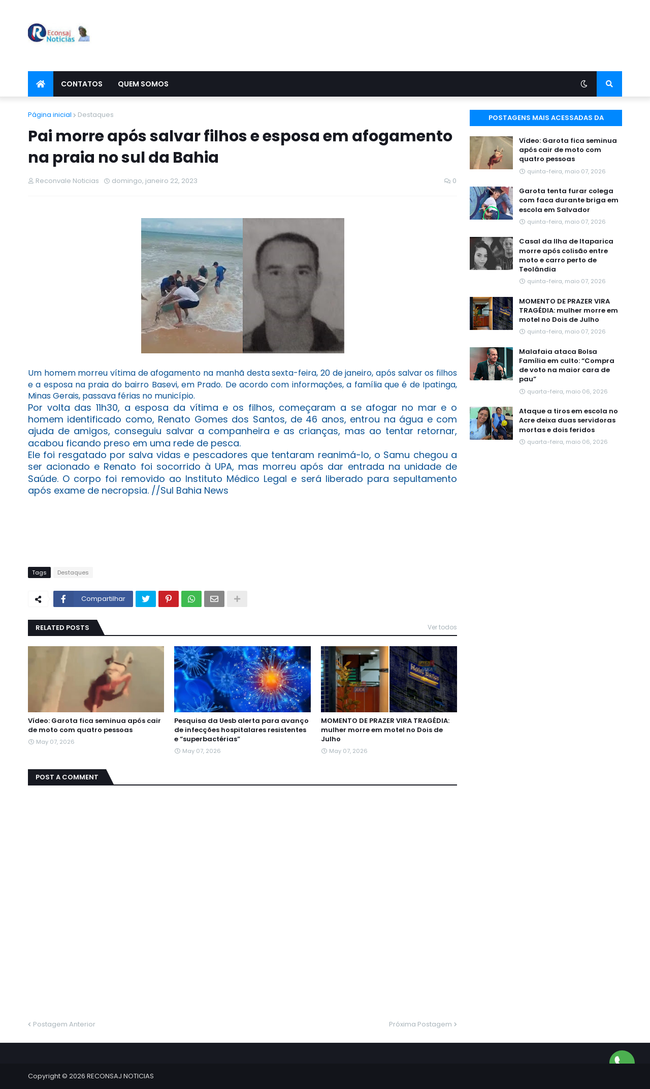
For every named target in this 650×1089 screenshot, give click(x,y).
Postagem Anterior (64, 1024)
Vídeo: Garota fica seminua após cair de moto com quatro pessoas (94, 725)
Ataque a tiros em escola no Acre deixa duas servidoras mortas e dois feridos (568, 420)
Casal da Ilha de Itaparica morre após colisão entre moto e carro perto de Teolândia (566, 255)
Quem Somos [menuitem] (143, 84)
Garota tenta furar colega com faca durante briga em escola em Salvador (569, 200)
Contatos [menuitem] (82, 84)
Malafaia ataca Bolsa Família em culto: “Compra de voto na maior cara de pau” (566, 365)
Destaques (96, 114)
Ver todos (442, 627)
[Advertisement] (437, 35)
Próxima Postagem (420, 1024)
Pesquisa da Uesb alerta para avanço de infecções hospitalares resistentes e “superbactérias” (241, 730)
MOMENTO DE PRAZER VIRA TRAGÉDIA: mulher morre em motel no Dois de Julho (385, 730)
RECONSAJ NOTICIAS (120, 1076)
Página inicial (50, 114)
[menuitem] (40, 84)
